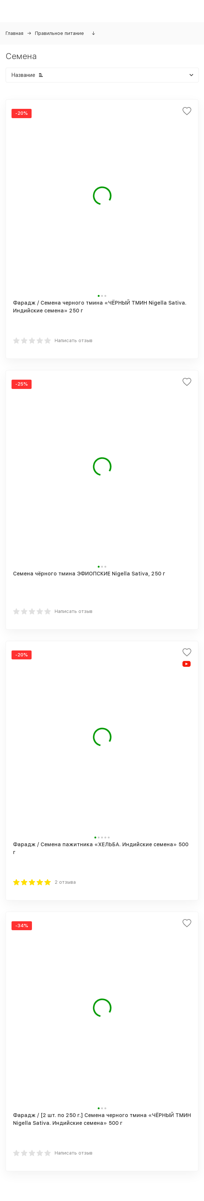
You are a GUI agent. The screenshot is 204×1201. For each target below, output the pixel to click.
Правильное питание (59, 33)
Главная (14, 33)
